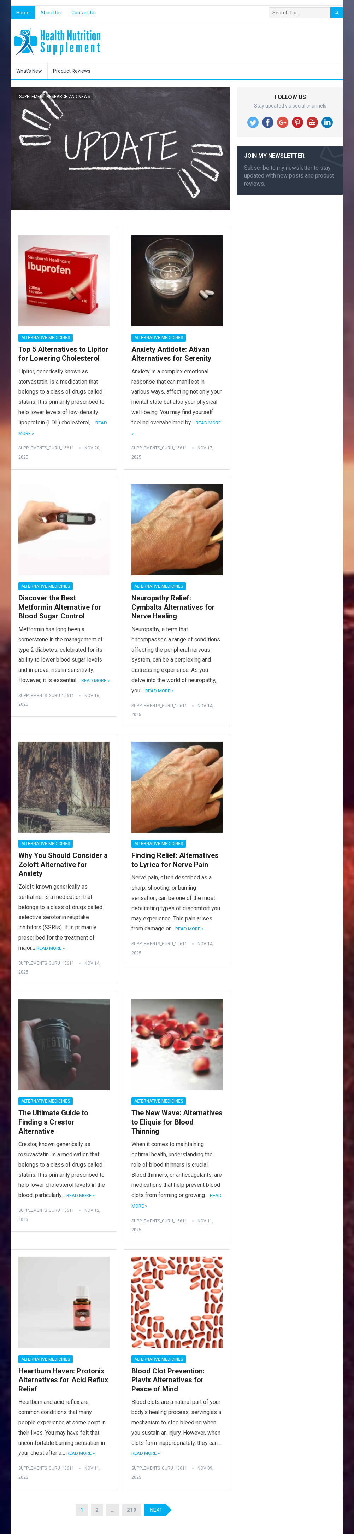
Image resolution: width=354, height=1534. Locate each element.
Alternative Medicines (45, 337)
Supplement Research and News (54, 96)
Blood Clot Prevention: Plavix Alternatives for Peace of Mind (168, 1380)
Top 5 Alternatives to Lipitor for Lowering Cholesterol (63, 354)
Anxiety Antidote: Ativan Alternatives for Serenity (171, 354)
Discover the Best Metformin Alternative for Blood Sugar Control (59, 607)
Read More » (95, 680)
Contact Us (83, 13)
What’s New (29, 71)
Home (23, 13)
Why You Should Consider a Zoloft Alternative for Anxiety (63, 864)
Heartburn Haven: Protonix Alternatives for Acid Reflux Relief (63, 1380)
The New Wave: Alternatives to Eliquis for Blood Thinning (177, 1122)
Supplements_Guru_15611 (46, 448)
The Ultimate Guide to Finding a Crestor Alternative (53, 1122)
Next (156, 1510)
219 (131, 1510)
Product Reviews (71, 71)
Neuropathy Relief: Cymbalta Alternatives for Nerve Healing (173, 607)
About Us (50, 13)
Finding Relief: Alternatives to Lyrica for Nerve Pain (175, 860)
